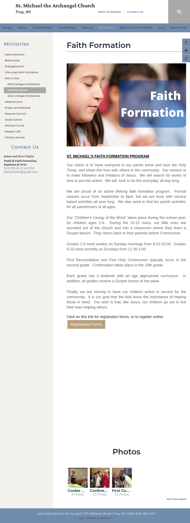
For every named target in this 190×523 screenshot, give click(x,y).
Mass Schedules (109, 12)
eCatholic (106, 518)
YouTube (186, 50)
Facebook (186, 42)
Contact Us (135, 12)
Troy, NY (23, 15)
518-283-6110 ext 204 (19, 168)
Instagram (186, 58)
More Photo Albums (176, 499)
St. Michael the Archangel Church (55, 9)
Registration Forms (86, 324)
